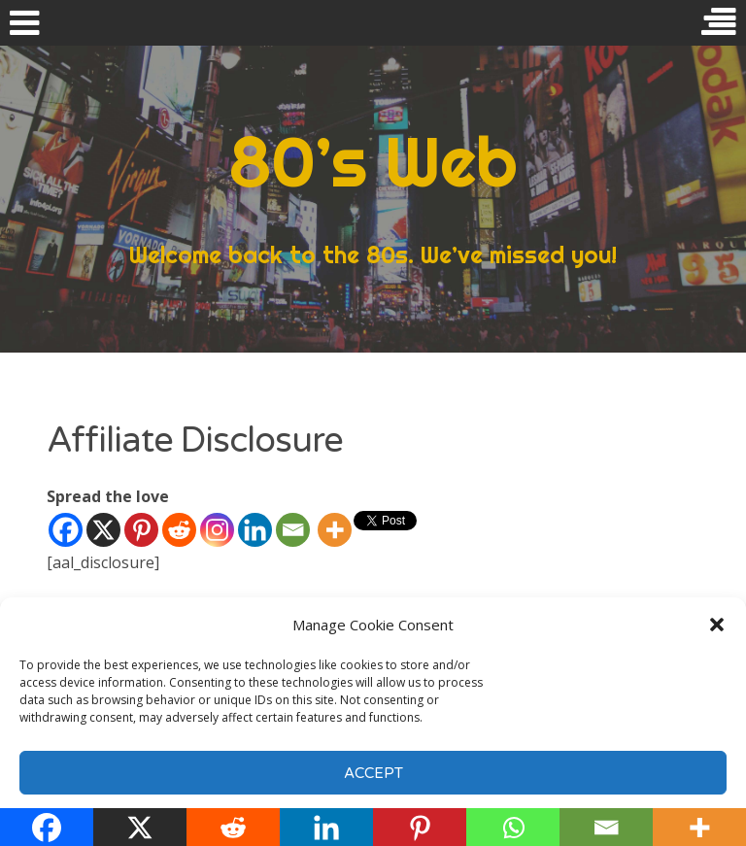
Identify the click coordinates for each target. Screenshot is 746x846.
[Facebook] (66, 530)
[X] (103, 530)
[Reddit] (179, 530)
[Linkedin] (255, 530)
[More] (335, 530)
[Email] (293, 530)
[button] (717, 624)
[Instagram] (217, 530)
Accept (373, 773)
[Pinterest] (141, 530)
